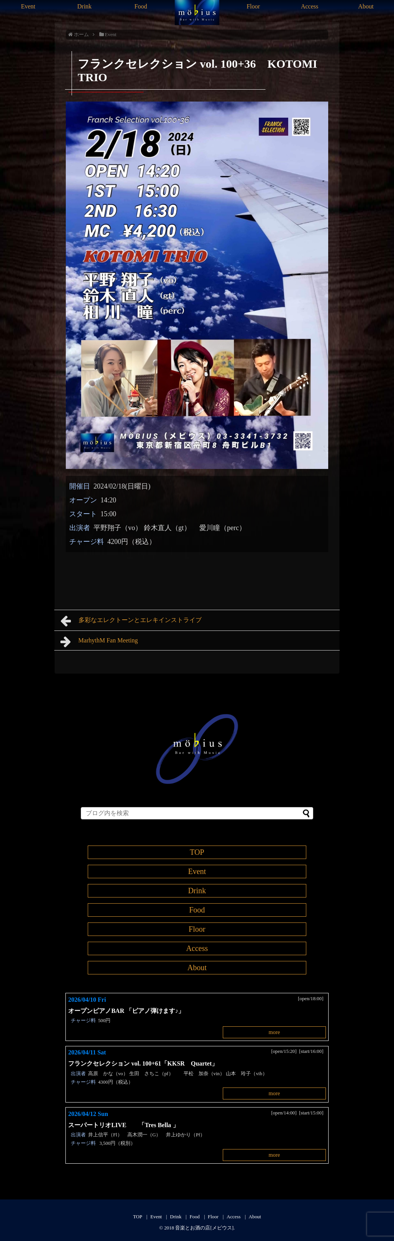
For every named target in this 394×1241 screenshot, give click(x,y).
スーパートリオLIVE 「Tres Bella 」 (123, 1125)
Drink (84, 6)
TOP (197, 852)
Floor (253, 6)
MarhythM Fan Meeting (99, 642)
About (366, 6)
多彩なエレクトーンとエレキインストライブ (131, 621)
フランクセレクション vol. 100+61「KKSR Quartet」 (143, 1063)
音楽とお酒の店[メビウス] (204, 1228)
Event (28, 6)
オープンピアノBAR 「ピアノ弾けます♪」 (126, 1010)
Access (309, 6)
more (274, 1032)
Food (140, 6)
